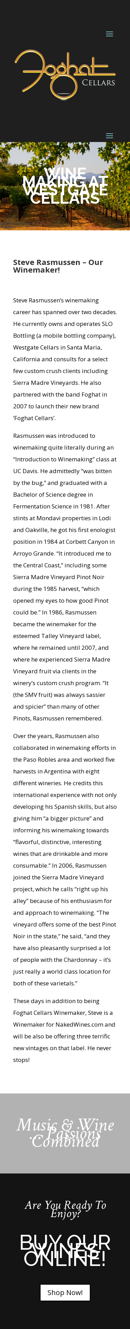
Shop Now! (65, 1292)
